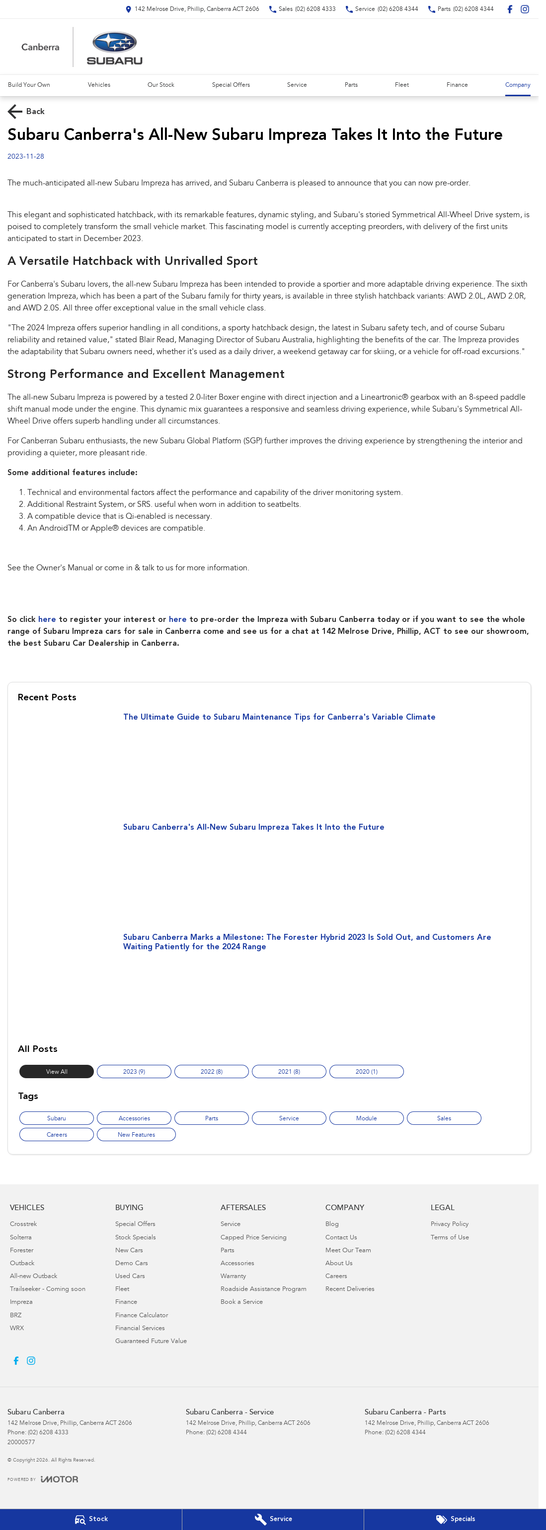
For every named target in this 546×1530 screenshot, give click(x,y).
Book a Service (242, 1302)
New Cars (129, 1251)
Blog (332, 1225)
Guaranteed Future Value (151, 1342)
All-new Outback (33, 1277)
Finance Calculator (141, 1316)
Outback (22, 1264)
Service (297, 85)
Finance (457, 85)
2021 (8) (289, 1072)
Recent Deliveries (350, 1289)
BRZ (15, 1316)
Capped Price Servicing (254, 1238)
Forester (21, 1251)
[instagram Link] (525, 9)
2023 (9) (134, 1072)
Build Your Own (29, 85)
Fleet (402, 85)
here (47, 620)
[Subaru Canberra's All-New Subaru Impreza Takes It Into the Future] (269, 873)
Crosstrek (23, 1225)
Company (518, 85)
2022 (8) (212, 1072)
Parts (351, 85)
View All (57, 1072)
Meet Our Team (348, 1251)
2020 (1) (367, 1072)
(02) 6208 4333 (48, 1433)
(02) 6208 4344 (226, 1433)
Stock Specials (135, 1238)
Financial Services (140, 1329)
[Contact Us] (192, 9)
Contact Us (341, 1238)
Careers (57, 1135)
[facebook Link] (510, 9)
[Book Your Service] (273, 1519)
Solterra (21, 1238)
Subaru (56, 1119)
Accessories (134, 1119)
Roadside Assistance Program (264, 1289)
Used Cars (130, 1277)
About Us (339, 1264)
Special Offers (231, 85)
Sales (444, 1119)
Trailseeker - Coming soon (47, 1289)
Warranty (233, 1277)
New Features (136, 1135)
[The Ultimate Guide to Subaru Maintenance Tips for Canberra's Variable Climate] (269, 763)
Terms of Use (450, 1238)
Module (366, 1119)
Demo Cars (131, 1264)
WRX (17, 1329)
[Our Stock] (91, 1519)
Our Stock (161, 85)
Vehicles (99, 85)
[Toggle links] (42, 1479)
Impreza (21, 1302)
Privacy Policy (449, 1225)
